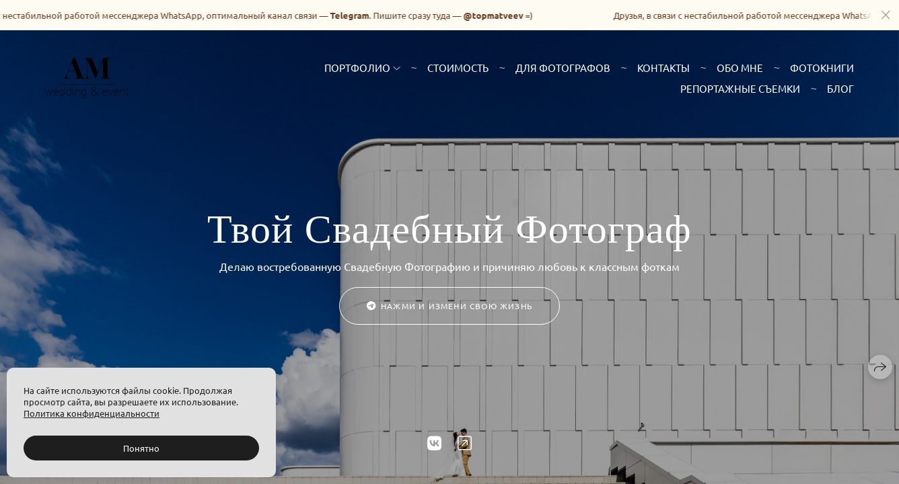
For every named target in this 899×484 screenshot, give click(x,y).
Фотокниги (822, 67)
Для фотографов (562, 67)
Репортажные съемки (740, 88)
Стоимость (458, 67)
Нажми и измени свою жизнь (449, 305)
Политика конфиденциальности (91, 413)
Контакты (663, 67)
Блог (840, 88)
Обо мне (740, 67)
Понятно (141, 448)
